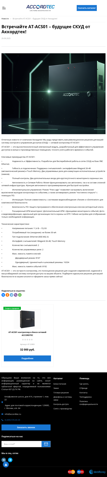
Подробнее (27, 358)
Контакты (83, 392)
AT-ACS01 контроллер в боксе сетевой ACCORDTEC (27, 333)
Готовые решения (61, 392)
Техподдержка (86, 397)
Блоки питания (60, 384)
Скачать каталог (87, 8)
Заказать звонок (26, 427)
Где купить (84, 384)
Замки (56, 388)
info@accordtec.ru (13, 414)
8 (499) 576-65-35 (12, 420)
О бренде (83, 388)
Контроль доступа (61, 404)
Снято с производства (63, 408)
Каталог (58, 378)
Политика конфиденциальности (89, 402)
